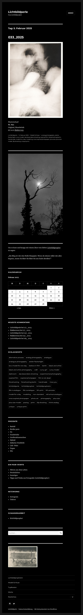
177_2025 (28, 327)
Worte (10, 592)
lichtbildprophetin (44, 386)
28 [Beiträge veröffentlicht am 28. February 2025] (43, 304)
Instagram (14, 497)
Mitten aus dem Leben (18, 470)
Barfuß (12, 426)
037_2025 (28, 333)
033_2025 (16, 37)
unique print (25, 141)
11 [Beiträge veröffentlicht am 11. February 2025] (20, 296)
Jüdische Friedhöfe (17, 443)
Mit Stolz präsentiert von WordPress (45, 609)
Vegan (12, 448)
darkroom (13, 374)
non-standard (38, 394)
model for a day (21, 139)
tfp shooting (17, 141)
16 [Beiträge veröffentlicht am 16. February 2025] (59, 296)
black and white (55, 366)
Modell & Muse (35, 135)
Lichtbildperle (18, 12)
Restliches (12, 597)
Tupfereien (12, 587)
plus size (53, 139)
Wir (11, 451)
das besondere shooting (32, 137)
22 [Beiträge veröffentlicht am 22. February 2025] (51, 300)
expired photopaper (28, 378)
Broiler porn (14, 429)
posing (26, 402)
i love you (53, 382)
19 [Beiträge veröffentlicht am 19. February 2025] (28, 300)
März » (52, 308)
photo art (34, 398)
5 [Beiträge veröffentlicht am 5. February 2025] (27, 292)
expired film (44, 137)
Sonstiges (14, 475)
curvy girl (43, 370)
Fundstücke (14, 435)
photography (46, 398)
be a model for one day (18, 366)
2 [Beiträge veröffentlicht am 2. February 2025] (58, 288)
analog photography (47, 135)
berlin (44, 366)
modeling (29, 139)
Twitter (13, 499)
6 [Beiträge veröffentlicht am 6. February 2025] (35, 292)
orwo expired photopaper (41, 139)
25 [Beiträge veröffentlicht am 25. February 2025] (20, 304)
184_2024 (28, 338)
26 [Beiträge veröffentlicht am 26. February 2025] (28, 304)
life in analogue (15, 390)
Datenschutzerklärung (26, 609)
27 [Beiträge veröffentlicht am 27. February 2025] (35, 304)
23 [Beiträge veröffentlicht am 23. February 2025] (59, 300)
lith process (50, 390)
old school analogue (54, 394)
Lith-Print (14, 446)
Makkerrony (19, 130)
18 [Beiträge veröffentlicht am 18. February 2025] (20, 300)
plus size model (15, 402)
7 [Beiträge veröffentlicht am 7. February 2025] (43, 292)
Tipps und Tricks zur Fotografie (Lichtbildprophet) (29, 478)
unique (12, 407)
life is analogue (28, 390)
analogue (47, 357)
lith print (40, 390)
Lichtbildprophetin (15, 578)
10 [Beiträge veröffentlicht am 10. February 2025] (12, 296)
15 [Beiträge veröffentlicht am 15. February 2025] (51, 296)
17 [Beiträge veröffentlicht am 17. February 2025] (12, 300)
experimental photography (50, 374)
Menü (70, 13)
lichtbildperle (14, 386)
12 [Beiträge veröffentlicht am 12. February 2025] (28, 296)
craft (36, 370)
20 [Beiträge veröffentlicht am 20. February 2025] (35, 300)
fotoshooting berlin (55, 137)
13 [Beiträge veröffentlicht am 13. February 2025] (35, 296)
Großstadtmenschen (18, 437)
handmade (11, 139)
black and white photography (20, 370)
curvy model (20, 137)
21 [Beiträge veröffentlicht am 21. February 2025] (43, 300)
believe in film (34, 366)
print (33, 402)
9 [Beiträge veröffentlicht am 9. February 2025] (58, 292)
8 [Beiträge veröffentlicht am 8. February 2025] (50, 292)
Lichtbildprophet (54, 248)
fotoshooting (14, 382)
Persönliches (15, 472)
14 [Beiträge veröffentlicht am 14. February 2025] (43, 296)
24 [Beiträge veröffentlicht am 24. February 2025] (12, 304)
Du (11, 432)
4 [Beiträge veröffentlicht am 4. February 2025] (19, 292)
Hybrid (12, 440)
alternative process (16, 357)
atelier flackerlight (36, 362)
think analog (54, 402)
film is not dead (44, 378)
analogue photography (18, 362)
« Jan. (19, 308)
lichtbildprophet (27, 386)
